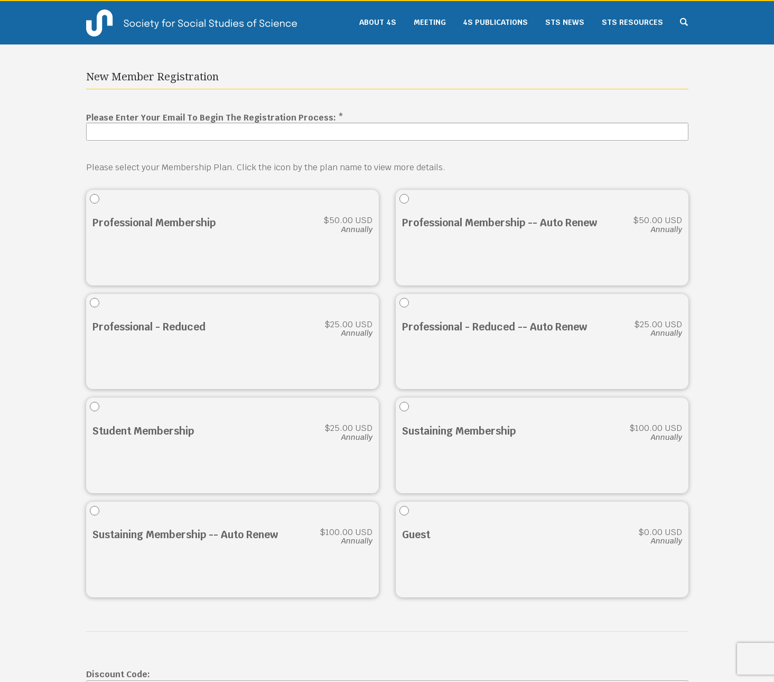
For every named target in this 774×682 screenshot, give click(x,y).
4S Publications (495, 22)
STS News (564, 22)
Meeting (430, 22)
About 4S (377, 22)
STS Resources (632, 22)
